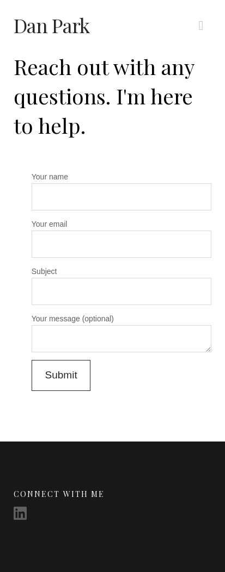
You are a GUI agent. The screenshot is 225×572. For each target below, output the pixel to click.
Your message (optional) (121, 325)
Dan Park (52, 25)
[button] (200, 25)
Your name (121, 187)
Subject (121, 282)
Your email (121, 235)
